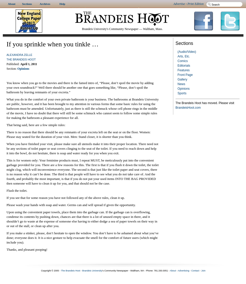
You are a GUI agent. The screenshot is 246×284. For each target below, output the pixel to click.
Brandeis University (92, 270)
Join (203, 270)
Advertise (179, 4)
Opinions (184, 88)
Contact (195, 270)
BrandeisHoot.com (188, 107)
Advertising (183, 270)
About (173, 270)
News (181, 84)
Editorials (184, 65)
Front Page (185, 75)
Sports (182, 93)
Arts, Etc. (184, 56)
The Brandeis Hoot (21, 59)
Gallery (182, 79)
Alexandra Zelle (20, 54)
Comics (183, 61)
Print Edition (196, 4)
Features (184, 70)
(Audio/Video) (187, 52)
